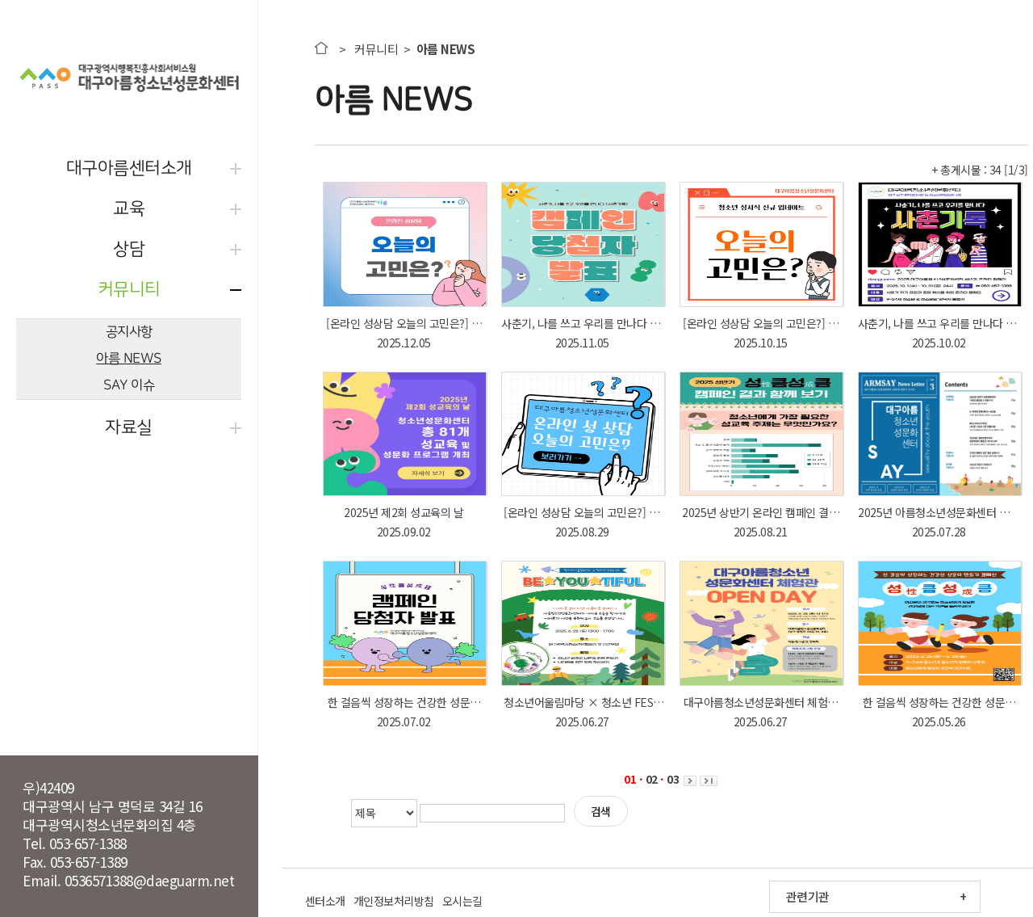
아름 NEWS (128, 358)
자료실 (129, 428)
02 (652, 779)
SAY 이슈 (128, 385)
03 (673, 779)
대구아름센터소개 (129, 168)
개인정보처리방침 (393, 901)
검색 (601, 811)
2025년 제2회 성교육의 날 (403, 512)
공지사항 (129, 331)
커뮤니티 (129, 290)
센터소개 (325, 901)
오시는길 (462, 901)
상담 (128, 249)
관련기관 (808, 896)
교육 (128, 209)
